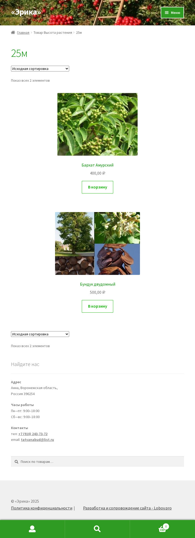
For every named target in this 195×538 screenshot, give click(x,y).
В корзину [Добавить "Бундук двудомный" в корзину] (97, 306)
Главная (23, 32)
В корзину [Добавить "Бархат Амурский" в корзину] (97, 187)
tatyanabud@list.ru (37, 439)
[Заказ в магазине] (40, 68)
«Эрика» (26, 12)
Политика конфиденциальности (41, 508)
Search (97, 529)
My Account (32, 529)
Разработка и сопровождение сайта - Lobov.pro (127, 508)
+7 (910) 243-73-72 (32, 433)
